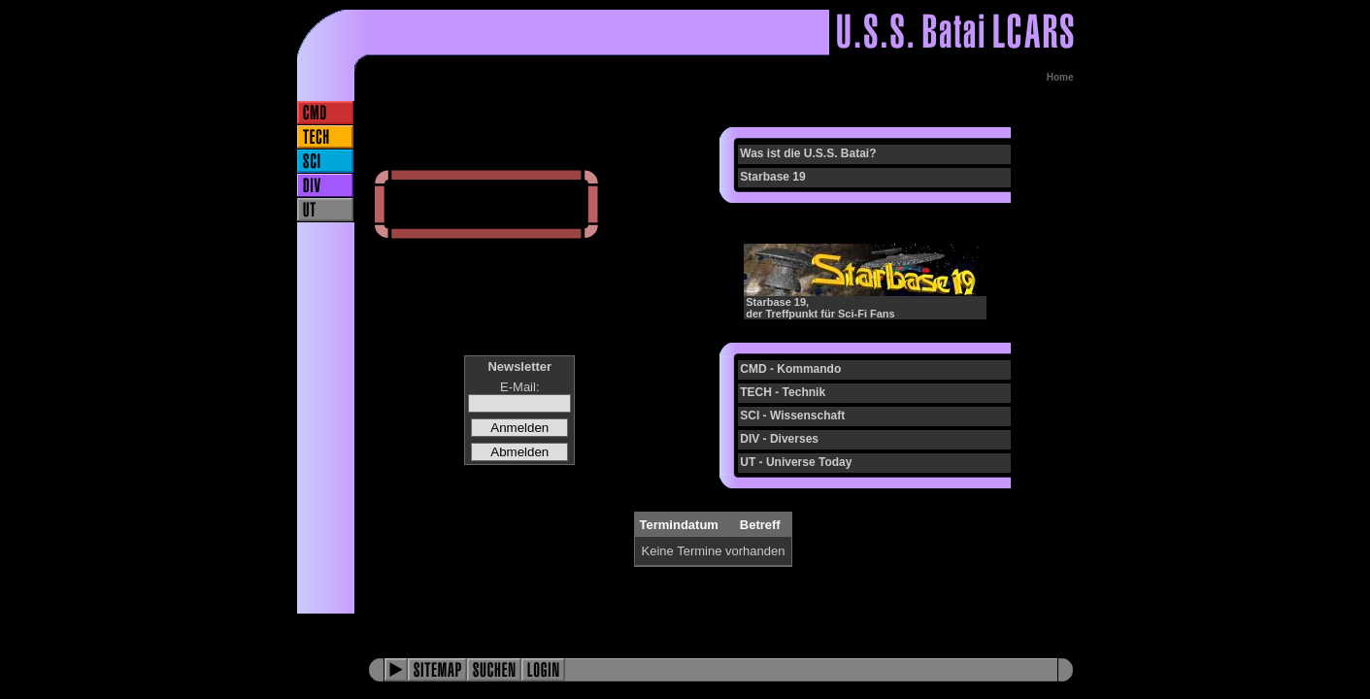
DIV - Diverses (779, 439)
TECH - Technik (782, 392)
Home (1060, 77)
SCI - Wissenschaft (792, 415)
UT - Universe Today (796, 462)
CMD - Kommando (790, 369)
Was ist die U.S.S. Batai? (808, 153)
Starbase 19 (772, 176)
